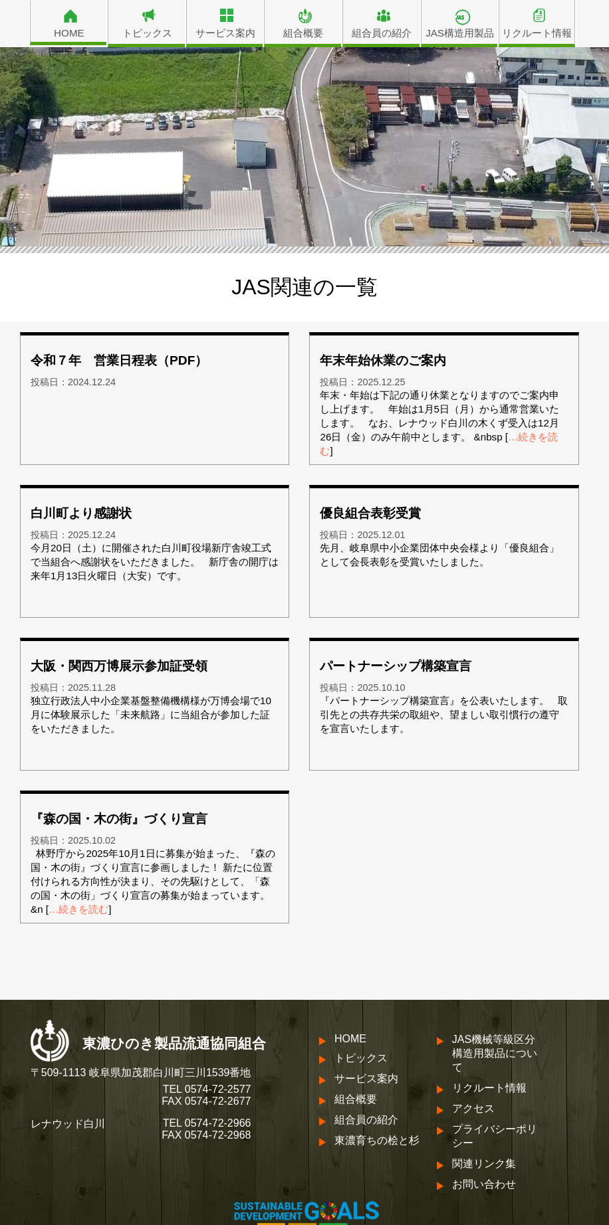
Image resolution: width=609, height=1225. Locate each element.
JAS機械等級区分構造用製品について (494, 1053)
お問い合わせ (484, 1184)
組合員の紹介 (382, 33)
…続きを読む (78, 909)
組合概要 (303, 33)
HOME (69, 33)
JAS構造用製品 (460, 33)
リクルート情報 (537, 33)
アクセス (473, 1108)
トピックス (147, 33)
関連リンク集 (484, 1163)
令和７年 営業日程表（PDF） (119, 360)
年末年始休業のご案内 (383, 360)
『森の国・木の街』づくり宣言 (119, 819)
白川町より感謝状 (81, 513)
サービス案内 (225, 33)
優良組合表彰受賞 (370, 513)
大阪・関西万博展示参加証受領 (119, 666)
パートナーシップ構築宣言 (395, 666)
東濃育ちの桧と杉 (377, 1140)
